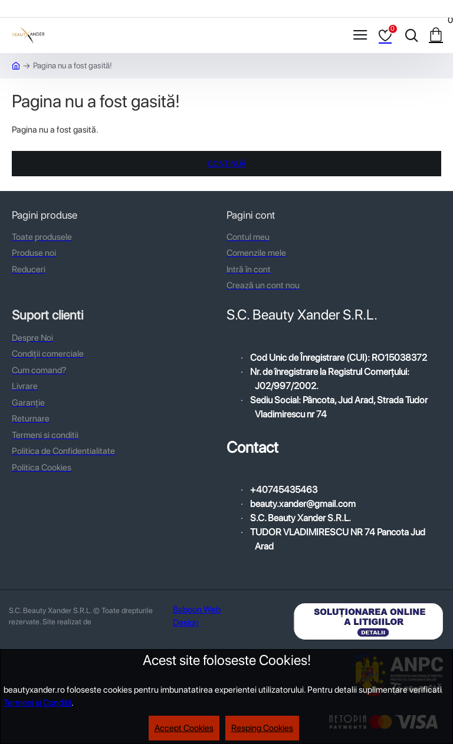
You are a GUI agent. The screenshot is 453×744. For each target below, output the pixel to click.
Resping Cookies (262, 728)
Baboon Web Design (197, 616)
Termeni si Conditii (37, 702)
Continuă (227, 163)
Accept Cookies (184, 728)
